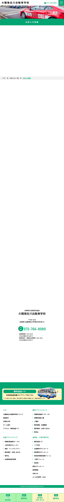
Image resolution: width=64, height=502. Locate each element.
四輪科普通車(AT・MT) (12, 442)
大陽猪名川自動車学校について (13, 414)
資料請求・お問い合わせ (42, 428)
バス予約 (37, 445)
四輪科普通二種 (39, 418)
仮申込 (36, 432)
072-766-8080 (52, 3)
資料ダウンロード (38, 466)
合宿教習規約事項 (10, 459)
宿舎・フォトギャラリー (12, 449)
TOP (4, 78)
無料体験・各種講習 (40, 425)
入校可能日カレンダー (12, 445)
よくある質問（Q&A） (40, 477)
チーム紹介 (6, 425)
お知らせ (35, 473)
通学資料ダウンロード (41, 452)
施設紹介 (6, 418)
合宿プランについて (10, 437)
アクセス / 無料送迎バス (11, 428)
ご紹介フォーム (39, 459)
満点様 (36, 463)
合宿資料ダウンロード (41, 449)
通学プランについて (40, 410)
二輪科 (36, 421)
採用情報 (35, 470)
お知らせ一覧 (14, 78)
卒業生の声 (6, 421)
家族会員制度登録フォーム (42, 456)
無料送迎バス (38, 442)
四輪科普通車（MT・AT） (42, 414)
